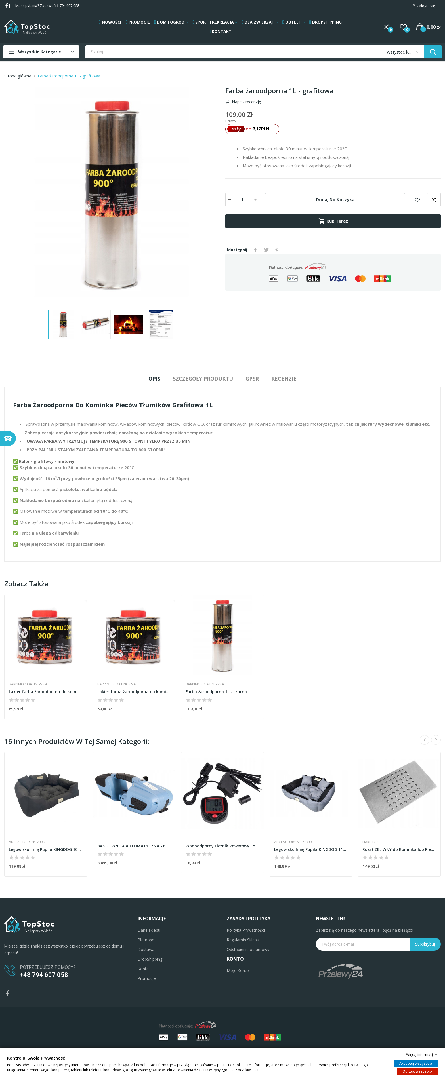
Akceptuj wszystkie (415, 1063)
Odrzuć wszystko (417, 1071)
